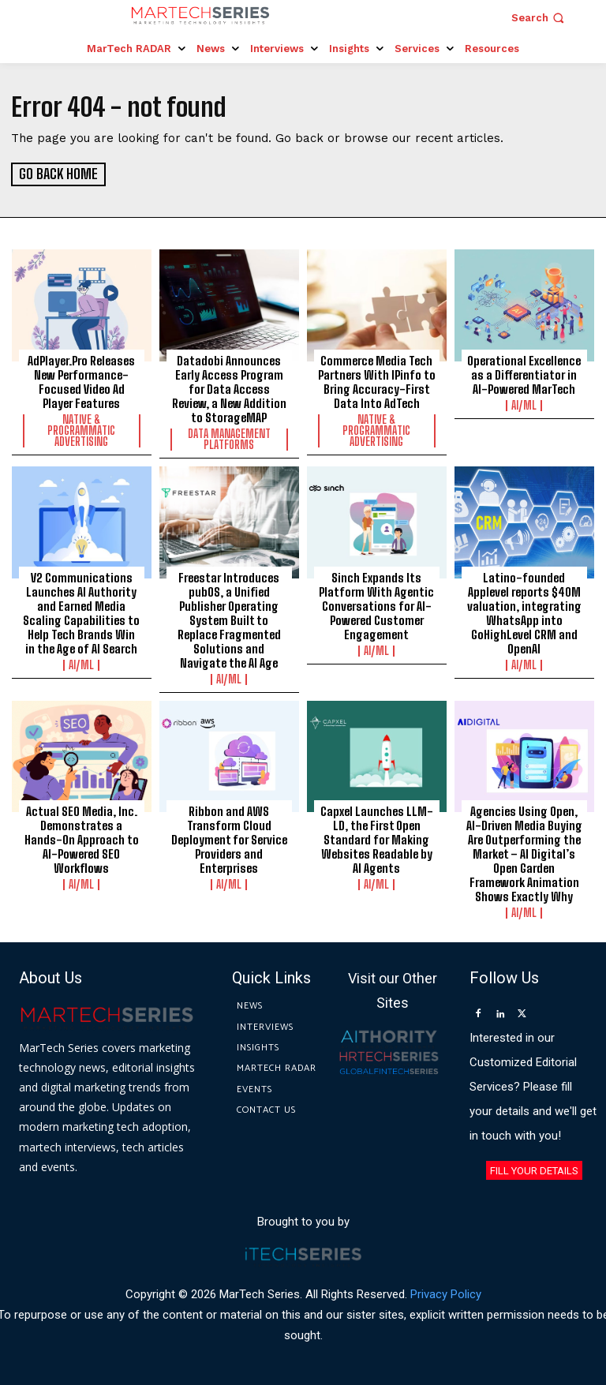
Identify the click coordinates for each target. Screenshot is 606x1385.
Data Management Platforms (229, 439)
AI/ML (524, 404)
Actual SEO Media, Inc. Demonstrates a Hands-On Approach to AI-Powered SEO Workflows (81, 838)
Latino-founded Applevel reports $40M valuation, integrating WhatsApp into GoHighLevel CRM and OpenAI (524, 611)
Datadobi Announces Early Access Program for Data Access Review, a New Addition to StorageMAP (229, 388)
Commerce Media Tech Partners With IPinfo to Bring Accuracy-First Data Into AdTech (377, 381)
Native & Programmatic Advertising (81, 430)
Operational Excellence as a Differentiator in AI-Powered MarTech (524, 374)
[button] (539, 17)
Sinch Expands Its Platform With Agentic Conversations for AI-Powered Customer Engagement (376, 604)
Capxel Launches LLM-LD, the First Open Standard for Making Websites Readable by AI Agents (376, 838)
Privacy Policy (445, 1293)
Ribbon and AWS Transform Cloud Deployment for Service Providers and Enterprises (229, 838)
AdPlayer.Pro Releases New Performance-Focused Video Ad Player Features (81, 381)
